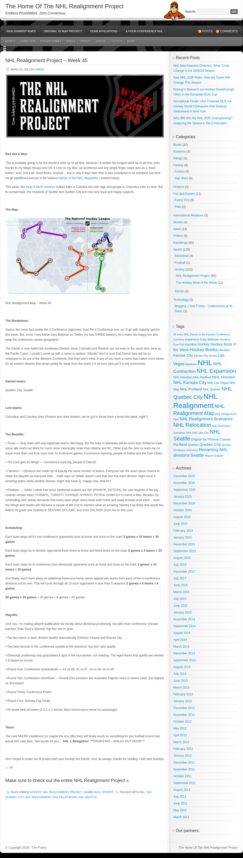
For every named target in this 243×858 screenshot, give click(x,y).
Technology (181, 300)
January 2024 (182, 537)
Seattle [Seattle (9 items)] (197, 455)
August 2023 (181, 558)
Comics (180, 171)
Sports (10, 41)
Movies (178, 222)
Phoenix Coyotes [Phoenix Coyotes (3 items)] (219, 439)
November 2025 (184, 483)
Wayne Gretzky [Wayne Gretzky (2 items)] (214, 455)
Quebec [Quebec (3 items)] (193, 445)
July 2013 (179, 674)
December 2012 (184, 708)
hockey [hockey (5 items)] (204, 344)
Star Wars (181, 178)
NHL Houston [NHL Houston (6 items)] (223, 377)
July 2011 (179, 796)
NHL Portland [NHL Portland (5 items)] (191, 389)
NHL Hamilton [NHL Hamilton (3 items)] (182, 377)
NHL (142, 792)
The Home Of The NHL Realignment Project (64, 6)
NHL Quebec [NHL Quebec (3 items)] (212, 389)
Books (71, 41)
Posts (207, 31)
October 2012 (182, 721)
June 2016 (180, 585)
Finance (178, 187)
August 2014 (181, 633)
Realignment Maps (21, 31)
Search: (190, 11)
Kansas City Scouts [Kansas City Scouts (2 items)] (205, 355)
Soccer (179, 291)
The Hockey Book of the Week (196, 282)
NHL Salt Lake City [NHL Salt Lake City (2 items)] (197, 432)
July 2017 (179, 578)
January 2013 (182, 701)
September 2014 (184, 626)
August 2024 (181, 517)
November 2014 (184, 619)
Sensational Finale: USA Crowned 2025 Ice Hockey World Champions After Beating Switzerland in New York (202, 106)
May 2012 (180, 728)
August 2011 (181, 790)
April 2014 (180, 640)
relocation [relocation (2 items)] (192, 450)
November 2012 (184, 715)
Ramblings (28, 41)
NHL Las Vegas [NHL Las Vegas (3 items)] (218, 383)
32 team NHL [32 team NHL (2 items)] (181, 334)
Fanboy (86, 41)
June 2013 (180, 680)
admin (39, 69)
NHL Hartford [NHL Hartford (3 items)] (202, 377)
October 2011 (182, 776)
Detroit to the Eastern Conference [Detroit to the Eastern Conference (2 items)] (210, 334)
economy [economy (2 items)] (178, 339)
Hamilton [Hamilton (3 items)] (191, 344)
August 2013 (181, 667)
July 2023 (179, 565)
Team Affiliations (104, 31)
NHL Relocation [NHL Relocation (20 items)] (192, 425)
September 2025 (184, 490)
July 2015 (179, 599)
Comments (229, 31)
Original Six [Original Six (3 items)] (199, 439)
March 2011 (181, 817)
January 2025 (182, 496)
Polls (178, 207)
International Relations (188, 215)
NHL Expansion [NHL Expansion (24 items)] (216, 371)
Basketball (181, 256)
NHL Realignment (38, 797)
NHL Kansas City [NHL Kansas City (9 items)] (190, 382)
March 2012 (181, 742)
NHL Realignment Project (63, 792)
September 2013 (184, 660)
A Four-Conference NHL (144, 31)
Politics (116, 41)
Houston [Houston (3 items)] (224, 350)
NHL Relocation (65, 797)
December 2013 (184, 653)
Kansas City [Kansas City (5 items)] (183, 355)
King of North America (40, 187)
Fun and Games (51, 41)
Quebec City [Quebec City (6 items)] (210, 444)
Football (180, 262)
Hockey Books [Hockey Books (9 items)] (204, 349)
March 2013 (181, 687)
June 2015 (180, 605)
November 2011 (184, 769)
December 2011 (184, 762)
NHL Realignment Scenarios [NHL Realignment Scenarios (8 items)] (206, 418)
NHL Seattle (88, 797)
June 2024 (180, 524)
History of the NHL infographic (78, 178)
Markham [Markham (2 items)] (191, 364)
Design (101, 41)
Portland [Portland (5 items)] (180, 445)
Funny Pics (182, 200)
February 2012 (183, 749)
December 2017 (184, 571)
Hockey (35, 792)
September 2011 (184, 783)
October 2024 (182, 510)
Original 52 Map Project (63, 31)
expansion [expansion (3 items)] (192, 339)
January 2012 (182, 755)
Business (179, 151)
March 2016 (181, 592)
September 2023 (184, 551)
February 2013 (183, 694)
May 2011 (180, 810)
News (131, 41)
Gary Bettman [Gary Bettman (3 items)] (209, 339)
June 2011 (180, 803)
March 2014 (181, 646)
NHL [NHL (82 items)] (205, 362)
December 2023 (184, 544)
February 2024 (183, 530)
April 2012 (180, 735)
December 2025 (184, 476)
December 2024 (184, 503)
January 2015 (182, 612)
